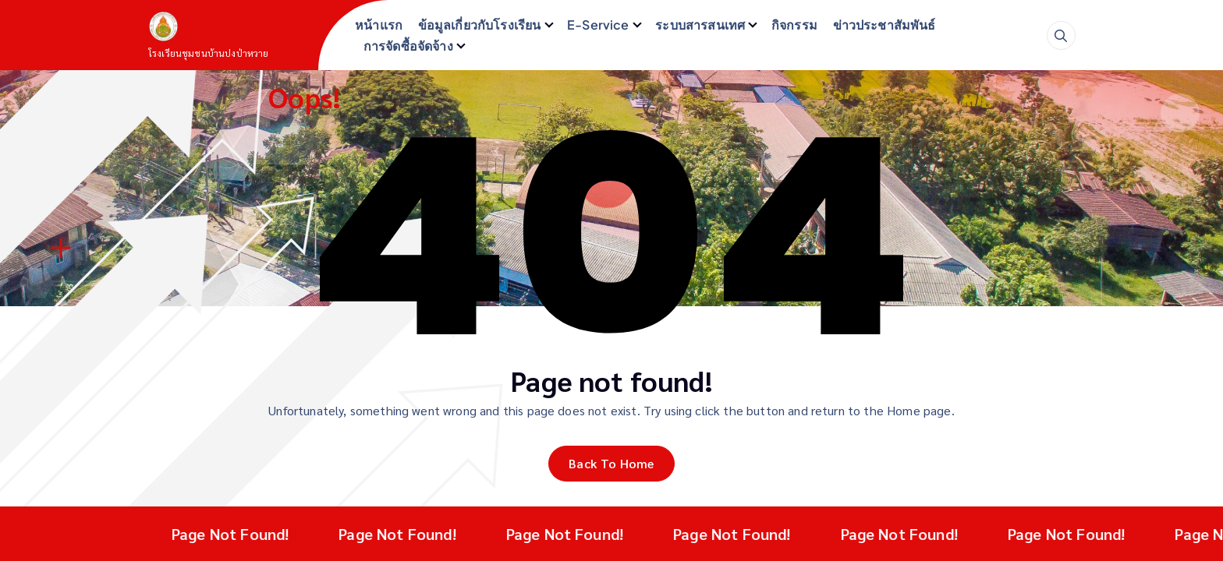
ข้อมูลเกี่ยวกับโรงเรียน (479, 24)
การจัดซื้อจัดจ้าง (408, 45)
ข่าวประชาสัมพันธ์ (884, 24)
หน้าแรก (378, 24)
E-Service (598, 24)
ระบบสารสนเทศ (700, 24)
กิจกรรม (794, 24)
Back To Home (611, 463)
